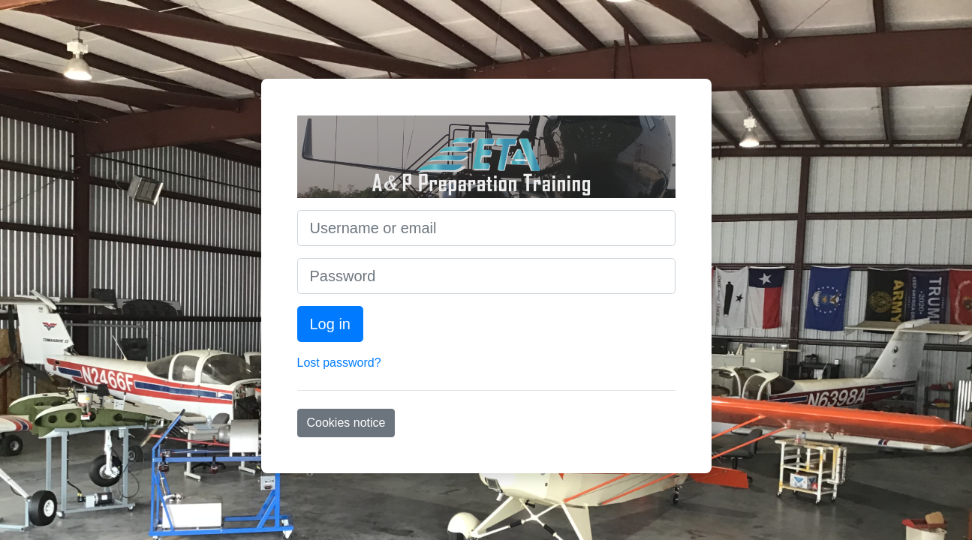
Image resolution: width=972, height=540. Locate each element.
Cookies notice (346, 422)
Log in (330, 324)
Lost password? (339, 362)
